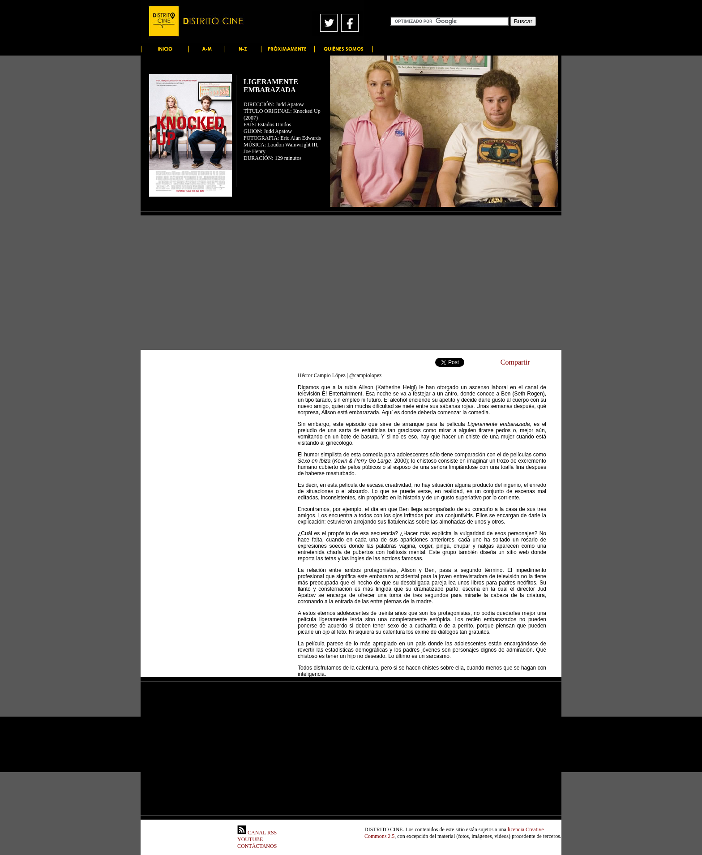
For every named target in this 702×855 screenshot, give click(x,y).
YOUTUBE (250, 839)
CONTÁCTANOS (257, 846)
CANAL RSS (257, 832)
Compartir (515, 362)
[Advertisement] (351, 282)
